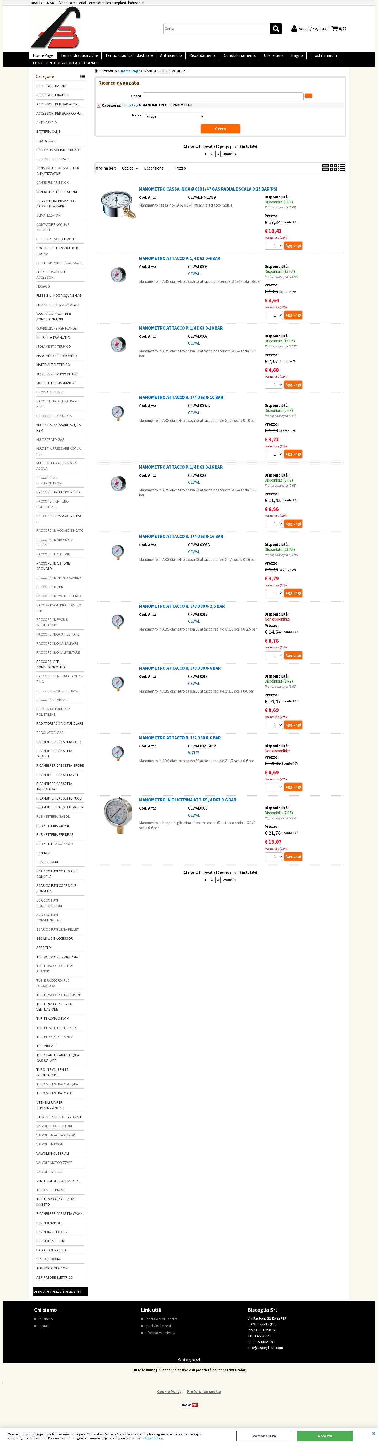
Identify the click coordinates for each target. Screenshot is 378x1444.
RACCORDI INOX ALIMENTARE (58, 659)
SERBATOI (44, 955)
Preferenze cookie (204, 1399)
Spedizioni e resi (157, 1333)
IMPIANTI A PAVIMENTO (53, 344)
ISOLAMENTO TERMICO (53, 353)
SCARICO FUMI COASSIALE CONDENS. (56, 881)
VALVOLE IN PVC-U (49, 1151)
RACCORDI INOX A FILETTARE (58, 641)
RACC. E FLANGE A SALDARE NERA (57, 411)
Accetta (325, 1435)
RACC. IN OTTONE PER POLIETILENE (53, 719)
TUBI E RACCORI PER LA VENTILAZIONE (54, 1014)
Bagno (283, 57)
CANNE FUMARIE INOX (52, 190)
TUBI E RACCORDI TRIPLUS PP (58, 1002)
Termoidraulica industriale (124, 57)
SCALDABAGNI (47, 869)
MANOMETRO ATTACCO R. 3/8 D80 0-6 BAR (180, 677)
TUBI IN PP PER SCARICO (55, 1044)
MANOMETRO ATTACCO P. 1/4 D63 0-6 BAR (179, 266)
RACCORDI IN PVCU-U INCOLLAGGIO (52, 630)
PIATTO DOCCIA (48, 1266)
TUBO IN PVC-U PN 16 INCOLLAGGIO (52, 1080)
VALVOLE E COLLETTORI (54, 1133)
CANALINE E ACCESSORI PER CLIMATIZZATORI (57, 178)
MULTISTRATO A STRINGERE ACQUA (57, 473)
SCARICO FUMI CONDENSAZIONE (49, 910)
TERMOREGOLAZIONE (52, 1275)
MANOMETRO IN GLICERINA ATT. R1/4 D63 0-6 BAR (187, 809)
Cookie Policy (153, 1438)
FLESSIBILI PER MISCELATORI (57, 312)
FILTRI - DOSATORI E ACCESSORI (51, 282)
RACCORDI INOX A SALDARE (57, 650)
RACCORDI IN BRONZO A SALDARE (55, 550)
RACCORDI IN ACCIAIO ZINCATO (60, 537)
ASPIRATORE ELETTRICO (54, 1284)
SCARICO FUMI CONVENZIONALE (49, 925)
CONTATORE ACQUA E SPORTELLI (53, 234)
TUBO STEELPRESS (50, 1197)
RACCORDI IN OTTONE (53, 561)
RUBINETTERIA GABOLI (53, 823)
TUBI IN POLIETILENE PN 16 (56, 1035)
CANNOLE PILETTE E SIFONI (56, 199)
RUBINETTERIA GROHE (53, 833)
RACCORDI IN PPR (49, 594)
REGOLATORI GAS (50, 740)
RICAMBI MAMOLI (48, 1230)
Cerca (136, 103)
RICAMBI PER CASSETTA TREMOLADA (54, 793)
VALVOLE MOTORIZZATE (54, 1170)
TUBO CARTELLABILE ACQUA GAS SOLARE (57, 1065)
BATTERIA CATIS (48, 138)
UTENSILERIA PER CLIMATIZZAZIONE (50, 1112)
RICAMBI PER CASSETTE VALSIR (59, 814)
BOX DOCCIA (46, 148)
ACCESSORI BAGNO (51, 93)
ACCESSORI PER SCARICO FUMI (59, 120)
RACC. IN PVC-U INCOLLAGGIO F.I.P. (58, 615)
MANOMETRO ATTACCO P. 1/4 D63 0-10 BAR (181, 336)
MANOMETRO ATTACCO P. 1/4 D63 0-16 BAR (181, 475)
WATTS (194, 762)
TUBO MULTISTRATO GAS (55, 1100)
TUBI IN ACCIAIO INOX (52, 1025)
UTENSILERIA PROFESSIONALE (59, 1124)
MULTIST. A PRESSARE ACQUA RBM (58, 435)
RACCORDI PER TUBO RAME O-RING (59, 686)
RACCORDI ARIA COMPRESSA (58, 499)
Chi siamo (45, 1326)
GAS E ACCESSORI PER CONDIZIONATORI (53, 324)
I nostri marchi (308, 57)
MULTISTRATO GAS (50, 446)
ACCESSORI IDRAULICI (53, 102)
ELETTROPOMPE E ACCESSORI (59, 270)
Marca (136, 123)
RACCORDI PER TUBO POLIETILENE (52, 511)
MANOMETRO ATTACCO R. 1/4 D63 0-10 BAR (181, 405)
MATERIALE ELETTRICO (53, 372)
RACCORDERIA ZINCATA (54, 423)
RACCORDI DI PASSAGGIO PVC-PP (59, 526)
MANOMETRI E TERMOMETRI (57, 363)
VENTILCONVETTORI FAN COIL (58, 1188)
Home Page (42, 57)
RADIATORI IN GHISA (51, 1257)
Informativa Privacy (160, 1340)
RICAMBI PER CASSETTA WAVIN (59, 1220)
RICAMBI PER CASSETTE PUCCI (59, 805)
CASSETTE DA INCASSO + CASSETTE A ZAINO (55, 211)
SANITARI (43, 860)
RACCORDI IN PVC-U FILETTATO (59, 603)
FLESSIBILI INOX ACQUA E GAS (59, 302)
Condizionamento (230, 57)
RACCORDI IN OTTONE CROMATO (53, 573)
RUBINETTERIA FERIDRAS (55, 842)
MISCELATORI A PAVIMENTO (56, 381)
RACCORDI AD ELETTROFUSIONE (49, 488)
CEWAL (194, 281)
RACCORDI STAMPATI (52, 707)
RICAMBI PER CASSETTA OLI (57, 782)
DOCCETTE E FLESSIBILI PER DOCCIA (57, 258)
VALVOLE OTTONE (49, 1179)
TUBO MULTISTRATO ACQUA (57, 1091)
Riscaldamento (194, 57)
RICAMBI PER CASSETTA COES (59, 749)
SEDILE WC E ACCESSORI (55, 946)
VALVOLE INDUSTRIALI (52, 1160)
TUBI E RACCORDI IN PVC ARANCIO (54, 976)
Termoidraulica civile (76, 57)
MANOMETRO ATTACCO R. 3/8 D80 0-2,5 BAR (182, 615)
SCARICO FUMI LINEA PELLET (57, 936)
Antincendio (164, 57)
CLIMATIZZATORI (48, 222)
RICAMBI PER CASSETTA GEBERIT (54, 761)
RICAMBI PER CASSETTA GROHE (60, 772)
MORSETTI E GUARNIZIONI (55, 390)
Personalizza (264, 1435)
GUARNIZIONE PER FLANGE (56, 335)
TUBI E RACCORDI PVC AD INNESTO (55, 1209)
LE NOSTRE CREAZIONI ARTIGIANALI (65, 68)
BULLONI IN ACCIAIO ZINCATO (58, 157)
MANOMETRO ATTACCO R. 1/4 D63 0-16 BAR (181, 545)
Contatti (44, 1333)
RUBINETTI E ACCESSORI (54, 851)
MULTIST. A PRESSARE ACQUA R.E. (58, 459)
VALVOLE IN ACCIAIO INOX (55, 1142)
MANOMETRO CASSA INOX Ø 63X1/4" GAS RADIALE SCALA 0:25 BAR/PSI (208, 196)
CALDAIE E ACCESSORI (53, 166)
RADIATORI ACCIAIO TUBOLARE (59, 731)
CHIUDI (373, 1433)
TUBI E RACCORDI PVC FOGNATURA (53, 990)
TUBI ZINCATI (46, 1053)
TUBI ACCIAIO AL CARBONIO (57, 964)
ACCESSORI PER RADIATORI (57, 111)
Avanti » (229, 161)
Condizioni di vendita (161, 1326)
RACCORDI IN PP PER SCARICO (59, 585)
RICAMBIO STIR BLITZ (52, 1239)
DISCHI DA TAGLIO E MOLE (55, 246)
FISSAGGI (43, 293)
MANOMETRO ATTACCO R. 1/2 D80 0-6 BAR (180, 747)
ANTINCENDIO (46, 129)
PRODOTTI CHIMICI (50, 399)
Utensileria (262, 57)
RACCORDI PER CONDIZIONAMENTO (51, 672)
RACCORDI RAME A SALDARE (57, 698)
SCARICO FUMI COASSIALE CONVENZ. (56, 896)
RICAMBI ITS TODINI (50, 1248)
